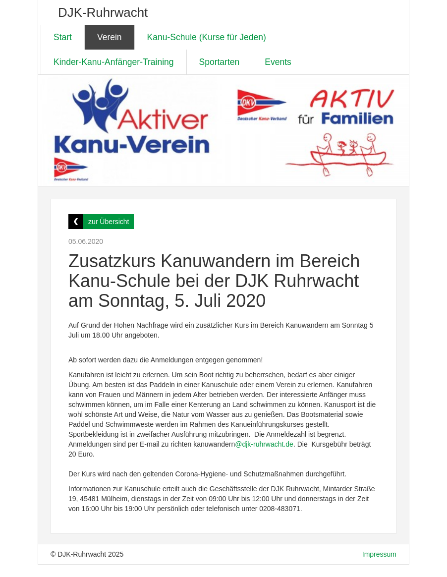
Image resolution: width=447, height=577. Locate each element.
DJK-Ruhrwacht (103, 12)
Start (63, 37)
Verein (109, 37)
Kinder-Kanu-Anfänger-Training (114, 62)
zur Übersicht (108, 222)
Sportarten (219, 62)
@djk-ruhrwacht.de (264, 444)
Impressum (379, 554)
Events (278, 62)
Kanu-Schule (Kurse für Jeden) (206, 37)
